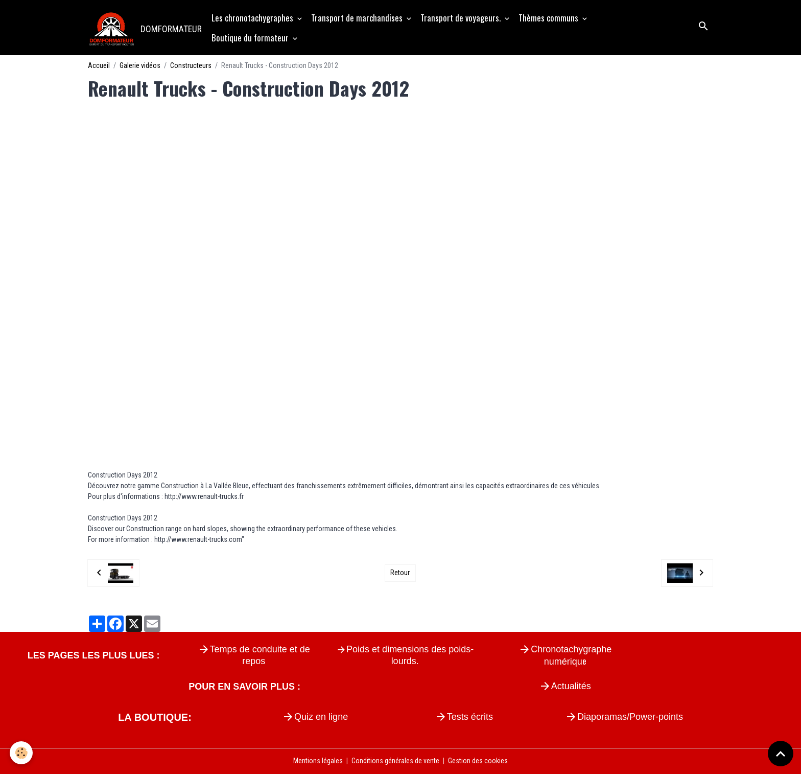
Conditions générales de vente (395, 761)
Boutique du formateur (251, 37)
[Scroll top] (780, 753)
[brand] (144, 27)
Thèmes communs (549, 17)
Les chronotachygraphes (253, 17)
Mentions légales (318, 761)
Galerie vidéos (140, 65)
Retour (400, 572)
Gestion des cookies (478, 761)
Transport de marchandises (358, 17)
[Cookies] (21, 752)
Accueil (99, 65)
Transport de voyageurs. (461, 17)
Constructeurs (190, 65)
